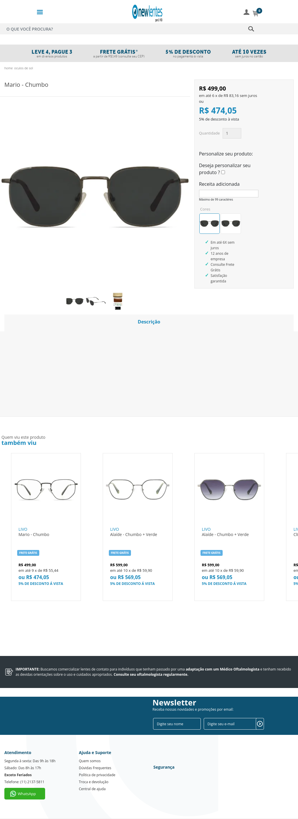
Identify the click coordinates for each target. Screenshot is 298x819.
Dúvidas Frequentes (95, 767)
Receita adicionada (219, 184)
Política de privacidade (97, 774)
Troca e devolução (93, 781)
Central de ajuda (92, 788)
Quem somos (90, 760)
